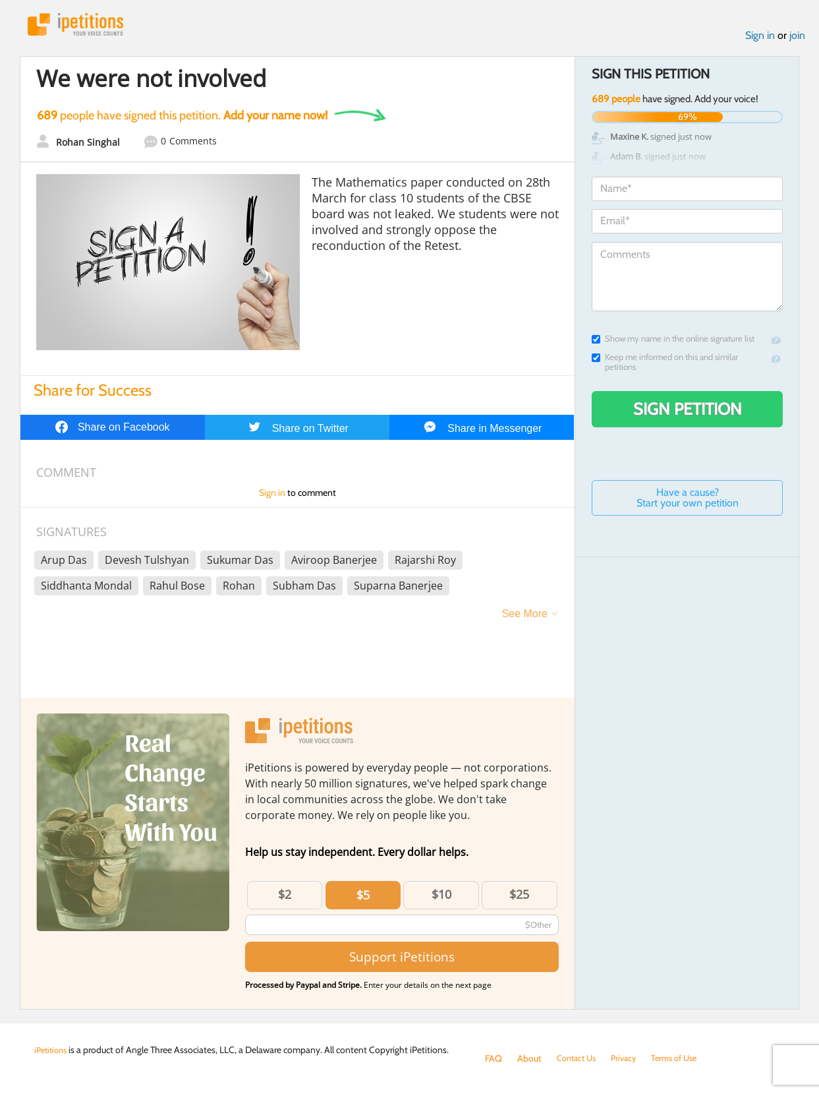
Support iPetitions (402, 960)
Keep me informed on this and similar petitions (665, 365)
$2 (284, 897)
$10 (441, 897)
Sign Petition (687, 412)
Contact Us (579, 1058)
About (529, 1058)
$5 (363, 898)
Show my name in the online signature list (673, 342)
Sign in (760, 38)
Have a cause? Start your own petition (687, 500)
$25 (519, 897)
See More (525, 617)
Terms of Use (684, 1058)
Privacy (630, 1058)
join (797, 38)
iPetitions (82, 26)
